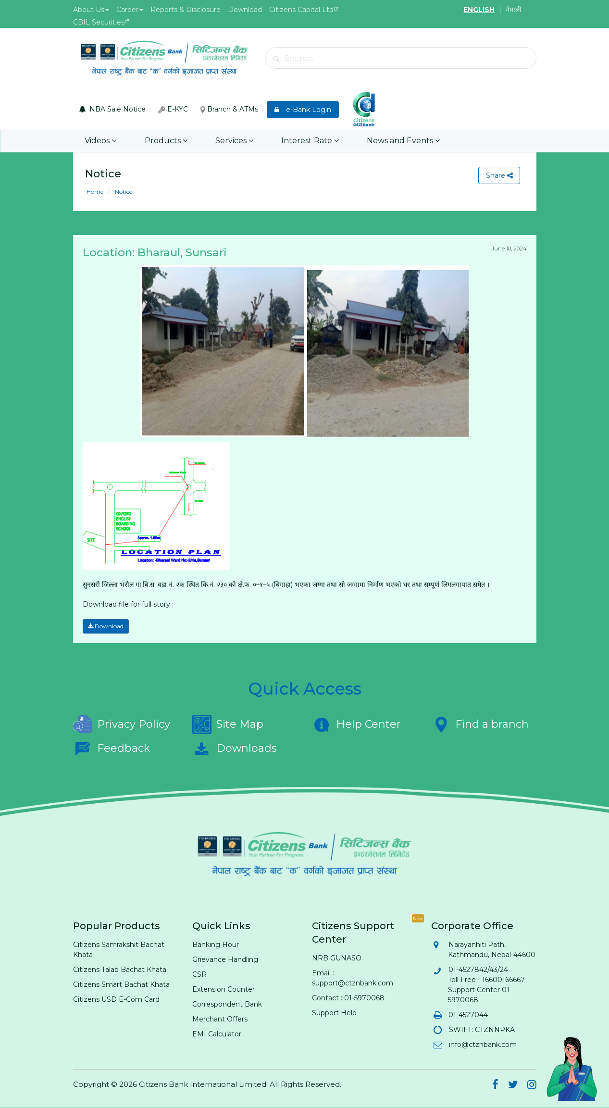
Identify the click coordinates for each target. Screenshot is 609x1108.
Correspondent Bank (227, 1004)
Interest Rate (309, 141)
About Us (91, 9)
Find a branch (480, 724)
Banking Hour (215, 944)
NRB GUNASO (336, 958)
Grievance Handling (225, 959)
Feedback (111, 748)
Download (245, 9)
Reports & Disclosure (185, 9)
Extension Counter (223, 989)
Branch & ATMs (229, 109)
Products (165, 141)
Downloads (234, 748)
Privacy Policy (121, 724)
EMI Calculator (216, 1034)
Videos (100, 141)
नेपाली (514, 9)
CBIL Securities (98, 22)
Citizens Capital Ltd (301, 9)
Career (129, 9)
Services (234, 141)
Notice (122, 191)
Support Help (334, 1012)
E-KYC (173, 109)
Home (95, 191)
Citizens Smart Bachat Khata (121, 984)
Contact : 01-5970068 (348, 998)
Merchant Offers (220, 1019)
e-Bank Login (302, 109)
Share (498, 175)
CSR (199, 974)
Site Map (227, 724)
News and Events (402, 141)
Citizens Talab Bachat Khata (119, 969)
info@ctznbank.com (482, 1044)
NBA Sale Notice (112, 109)
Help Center (356, 724)
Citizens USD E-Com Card (116, 999)
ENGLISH (479, 9)
